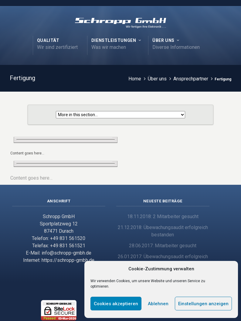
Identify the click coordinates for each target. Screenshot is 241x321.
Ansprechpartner (190, 79)
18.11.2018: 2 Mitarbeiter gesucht (163, 216)
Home (134, 79)
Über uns (157, 79)
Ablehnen (158, 303)
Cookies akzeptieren (116, 303)
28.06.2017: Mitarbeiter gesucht (162, 245)
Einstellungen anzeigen (203, 303)
